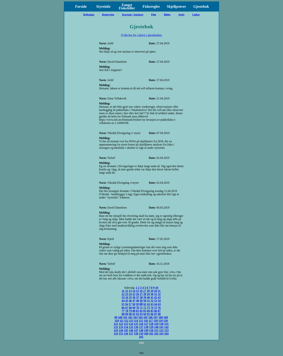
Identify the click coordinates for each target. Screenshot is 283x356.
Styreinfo (103, 6)
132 (116, 327)
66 (123, 307)
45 (126, 300)
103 (135, 317)
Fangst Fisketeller (127, 6)
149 (146, 330)
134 (126, 327)
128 (151, 323)
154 (116, 333)
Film (153, 14)
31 (155, 294)
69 (133, 307)
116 (146, 320)
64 (155, 304)
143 (116, 330)
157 (131, 333)
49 (141, 300)
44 (123, 300)
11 (123, 290)
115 (141, 320)
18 (148, 290)
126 (141, 323)
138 (146, 327)
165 (141, 336)
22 (123, 294)
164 (166, 333)
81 (137, 310)
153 (166, 330)
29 (148, 294)
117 (151, 320)
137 (141, 327)
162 (156, 333)
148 (141, 330)
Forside (81, 6)
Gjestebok (201, 6)
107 (155, 317)
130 (161, 323)
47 (133, 300)
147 (136, 330)
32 (159, 294)
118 (156, 320)
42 (155, 297)
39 (144, 297)
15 (137, 290)
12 (126, 290)
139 (151, 327)
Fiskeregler (151, 6)
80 (133, 310)
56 (126, 304)
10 (156, 287)
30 (152, 294)
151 (156, 330)
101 (125, 317)
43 (159, 297)
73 (148, 307)
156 (126, 333)
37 (137, 297)
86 (155, 310)
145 (126, 330)
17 (144, 290)
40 (148, 297)
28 (144, 294)
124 (131, 323)
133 (121, 327)
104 (140, 317)
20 (155, 290)
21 (159, 290)
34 (126, 297)
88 (123, 314)
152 (161, 330)
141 (161, 327)
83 (144, 310)
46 (130, 300)
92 (137, 314)
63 (152, 304)
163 (161, 333)
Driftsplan (88, 14)
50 (144, 300)
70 (137, 307)
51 (148, 300)
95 (148, 314)
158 (136, 333)
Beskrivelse (108, 14)
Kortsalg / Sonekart (132, 14)
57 (130, 304)
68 (130, 307)
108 (160, 317)
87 (159, 310)
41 (152, 297)
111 (121, 320)
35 (130, 297)
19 (152, 290)
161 (151, 333)
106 (150, 317)
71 (141, 307)
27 (141, 294)
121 (116, 323)
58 (133, 304)
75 (155, 307)
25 (133, 294)
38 (141, 297)
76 (159, 307)
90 (130, 314)
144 (121, 330)
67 (126, 307)
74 (152, 307)
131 (166, 323)
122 (121, 323)
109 (166, 317)
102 (130, 317)
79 (130, 310)
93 (141, 314)
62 (148, 304)
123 (126, 323)
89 (126, 314)
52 (152, 300)
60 (141, 304)
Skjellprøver (176, 6)
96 (152, 314)
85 (152, 310)
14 (133, 290)
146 (131, 330)
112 (126, 320)
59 (137, 304)
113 (131, 320)
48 (137, 300)
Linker (196, 14)
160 (146, 333)
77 (123, 310)
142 (166, 327)
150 (151, 330)
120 (165, 320)
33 (123, 297)
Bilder (167, 14)
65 (159, 304)
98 (159, 314)
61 (144, 304)
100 (120, 317)
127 (146, 323)
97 (155, 314)
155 (121, 333)
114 (136, 320)
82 (141, 310)
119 (160, 320)
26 (137, 294)
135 (131, 327)
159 (141, 333)
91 (133, 314)
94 (144, 314)
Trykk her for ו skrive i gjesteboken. (141, 35)
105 (145, 317)
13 (130, 290)
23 (126, 294)
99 (115, 317)
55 (122, 304)
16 (141, 290)
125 (136, 323)
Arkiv (181, 14)
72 (144, 307)
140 (156, 327)
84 (148, 310)
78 (126, 310)
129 (156, 323)
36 (133, 297)
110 (117, 320)
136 (136, 327)
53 (155, 300)
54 (159, 300)
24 (130, 294)
